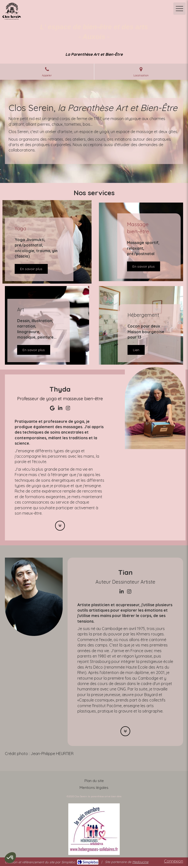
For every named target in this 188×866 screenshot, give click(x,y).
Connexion (173, 861)
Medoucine (140, 862)
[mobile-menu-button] (179, 8)
